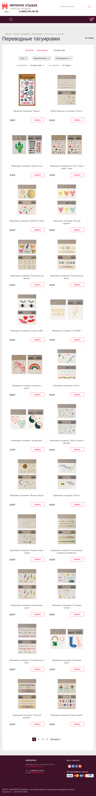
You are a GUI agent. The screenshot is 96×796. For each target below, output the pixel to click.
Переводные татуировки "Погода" (66, 495)
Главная (8, 34)
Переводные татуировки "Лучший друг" (27, 440)
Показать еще (59, 50)
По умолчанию (36, 65)
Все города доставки (34, 766)
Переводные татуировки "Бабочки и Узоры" (27, 221)
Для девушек (42, 50)
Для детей (29, 50)
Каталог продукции (22, 34)
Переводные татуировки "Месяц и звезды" (27, 495)
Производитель (62, 58)
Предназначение (40, 58)
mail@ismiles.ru (38, 772)
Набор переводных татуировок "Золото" (67, 111)
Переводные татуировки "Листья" (66, 385)
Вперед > (55, 739)
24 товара (66, 65)
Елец (6, 12)
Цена (22, 58)
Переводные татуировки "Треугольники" (66, 715)
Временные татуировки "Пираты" (27, 111)
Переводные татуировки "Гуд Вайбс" (66, 331)
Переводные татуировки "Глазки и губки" (27, 331)
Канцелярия (37, 34)
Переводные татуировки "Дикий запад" (26, 166)
